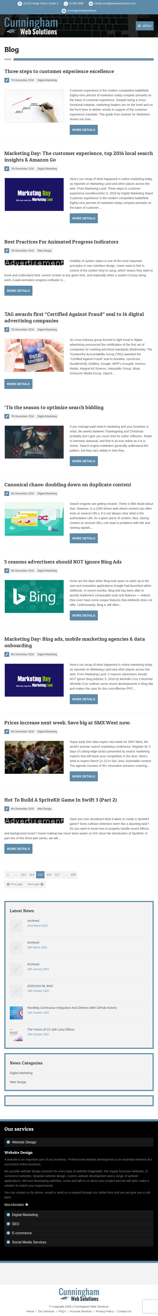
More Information (14, 1204)
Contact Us (124, 1311)
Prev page (17, 884)
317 (57, 874)
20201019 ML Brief (40, 986)
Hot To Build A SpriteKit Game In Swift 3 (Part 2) (60, 800)
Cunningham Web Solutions (91, 1306)
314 (31, 874)
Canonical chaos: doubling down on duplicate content (67, 484)
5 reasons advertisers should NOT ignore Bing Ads (63, 562)
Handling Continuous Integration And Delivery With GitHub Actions (72, 1007)
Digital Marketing (47, 80)
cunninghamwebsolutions (82, 10)
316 (48, 874)
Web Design (44, 250)
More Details (83, 130)
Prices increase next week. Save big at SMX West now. (67, 722)
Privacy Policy (105, 1311)
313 (23, 874)
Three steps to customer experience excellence (59, 71)
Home (7, 59)
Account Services (81, 1311)
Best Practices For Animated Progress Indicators (61, 242)
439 (73, 874)
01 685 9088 (76, 3)
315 (40, 874)
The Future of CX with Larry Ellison (51, 1029)
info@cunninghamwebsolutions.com (115, 3)
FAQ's (62, 1311)
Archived (33, 920)
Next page (34, 884)
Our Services (46, 1311)
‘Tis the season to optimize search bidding (54, 407)
